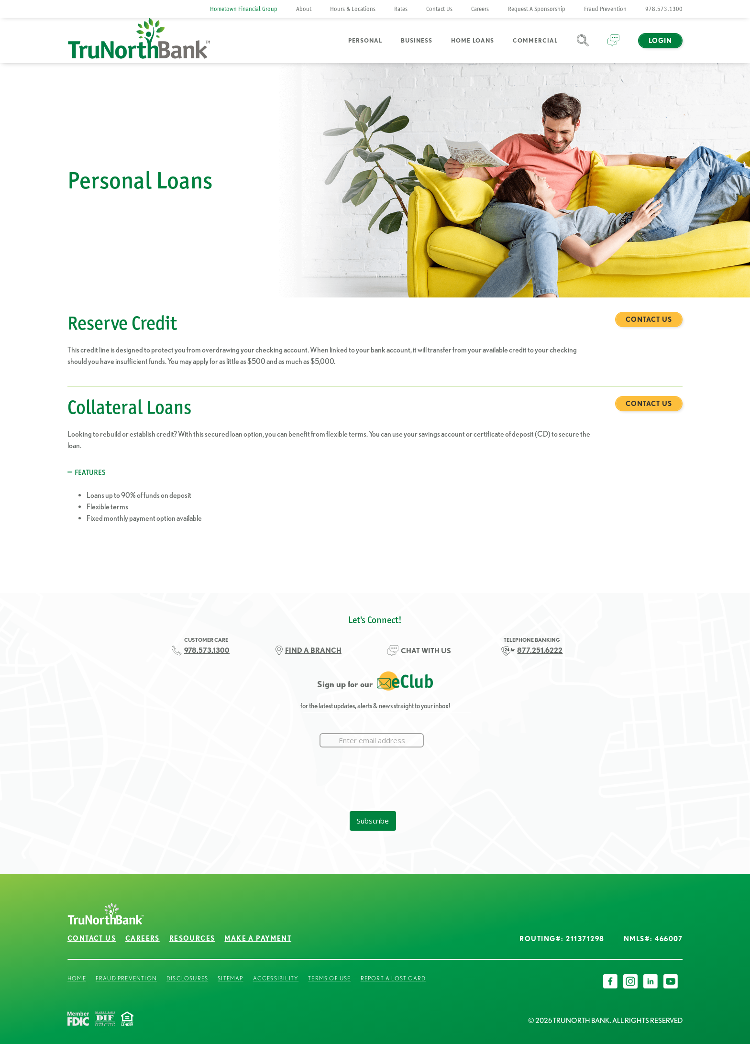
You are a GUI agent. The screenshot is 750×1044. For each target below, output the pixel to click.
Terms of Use (329, 978)
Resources (192, 938)
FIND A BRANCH (313, 650)
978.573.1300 (664, 9)
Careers (480, 9)
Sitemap (230, 978)
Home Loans (472, 40)
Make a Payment (257, 938)
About (303, 9)
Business (416, 40)
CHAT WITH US (426, 651)
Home (76, 978)
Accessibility (276, 978)
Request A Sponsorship (536, 9)
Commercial (535, 40)
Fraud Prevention (605, 9)
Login (660, 40)
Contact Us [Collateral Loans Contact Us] (649, 403)
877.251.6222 (539, 650)
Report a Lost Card (393, 978)
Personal (365, 40)
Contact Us (439, 9)
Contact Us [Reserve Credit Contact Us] (649, 319)
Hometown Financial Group (243, 9)
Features (90, 472)
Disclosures (187, 978)
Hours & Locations (352, 9)
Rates (401, 9)
